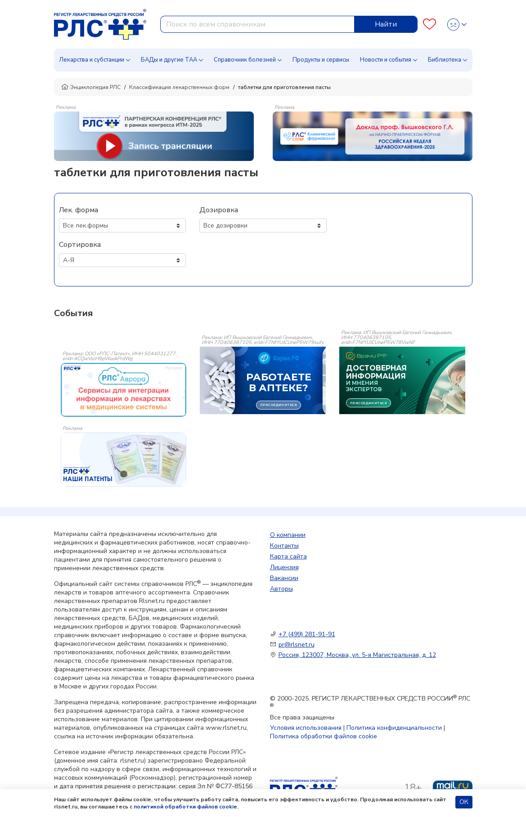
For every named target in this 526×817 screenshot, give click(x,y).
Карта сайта (288, 556)
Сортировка (80, 245)
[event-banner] (124, 390)
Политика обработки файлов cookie (323, 736)
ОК (463, 802)
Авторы (281, 589)
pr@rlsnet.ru (297, 644)
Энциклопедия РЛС (91, 87)
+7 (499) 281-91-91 (307, 634)
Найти (386, 24)
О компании (288, 535)
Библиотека (444, 60)
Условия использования (306, 727)
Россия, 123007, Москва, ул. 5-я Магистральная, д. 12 (357, 655)
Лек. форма (78, 210)
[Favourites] (429, 24)
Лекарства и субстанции (91, 60)
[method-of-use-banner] (154, 136)
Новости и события (385, 60)
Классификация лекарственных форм (179, 87)
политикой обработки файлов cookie (185, 806)
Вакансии (284, 578)
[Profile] (456, 24)
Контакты (284, 545)
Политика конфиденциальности (394, 727)
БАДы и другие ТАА (169, 60)
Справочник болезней (245, 60)
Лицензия (284, 567)
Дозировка (218, 210)
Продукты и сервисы (320, 60)
